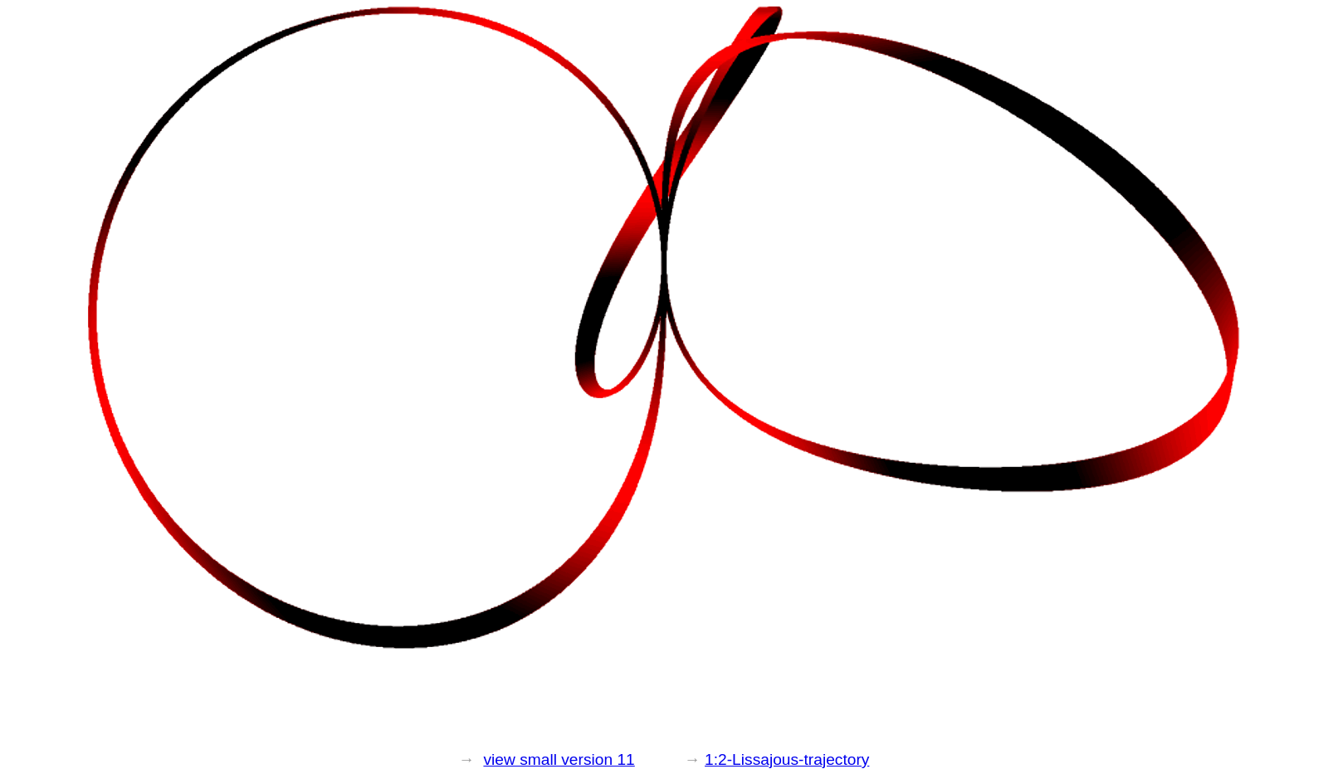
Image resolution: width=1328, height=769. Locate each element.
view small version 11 (558, 759)
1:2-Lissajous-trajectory (787, 759)
